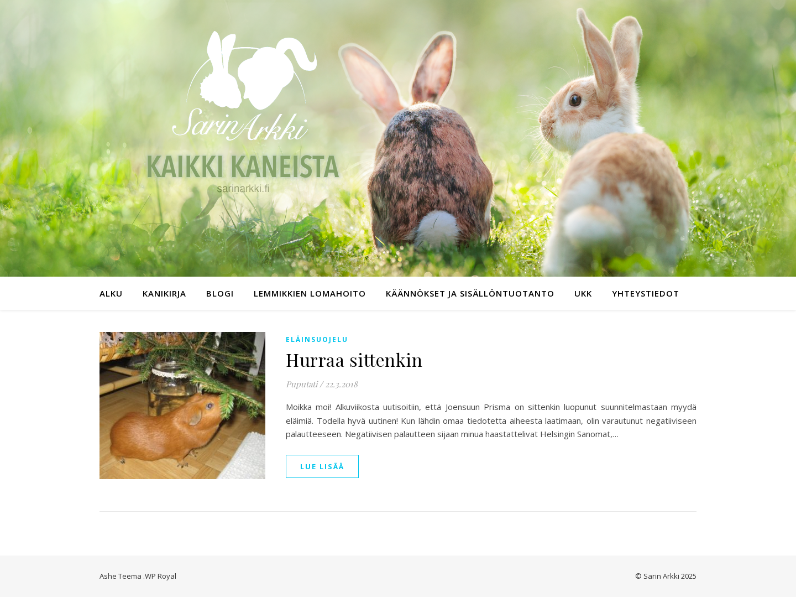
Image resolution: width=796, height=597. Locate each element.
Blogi (220, 293)
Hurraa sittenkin (354, 359)
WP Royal (160, 576)
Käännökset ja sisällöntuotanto (470, 293)
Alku (111, 293)
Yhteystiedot (645, 293)
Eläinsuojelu (317, 339)
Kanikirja (164, 293)
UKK (583, 293)
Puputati (301, 384)
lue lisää (322, 466)
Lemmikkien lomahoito (310, 293)
